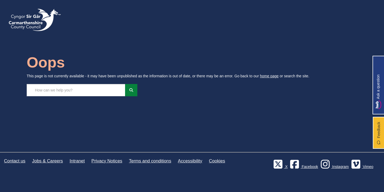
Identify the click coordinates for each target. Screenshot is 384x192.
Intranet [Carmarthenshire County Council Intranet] (77, 160)
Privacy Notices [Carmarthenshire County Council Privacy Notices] (106, 160)
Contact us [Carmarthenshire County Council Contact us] (14, 160)
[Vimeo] (361, 167)
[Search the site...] (76, 90)
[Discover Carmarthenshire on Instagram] (334, 167)
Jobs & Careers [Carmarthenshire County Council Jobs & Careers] (47, 160)
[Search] (131, 90)
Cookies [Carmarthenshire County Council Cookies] (217, 160)
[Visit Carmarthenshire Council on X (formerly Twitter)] (279, 167)
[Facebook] (303, 167)
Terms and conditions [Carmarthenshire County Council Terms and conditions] (150, 160)
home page (269, 76)
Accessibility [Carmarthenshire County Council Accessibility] (190, 160)
